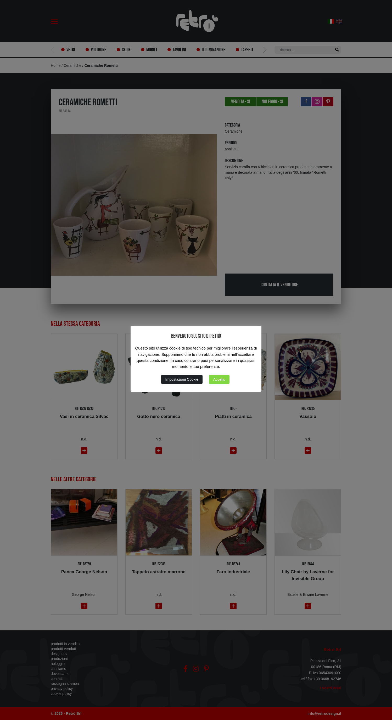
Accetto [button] (219, 379)
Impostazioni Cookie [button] (181, 379)
